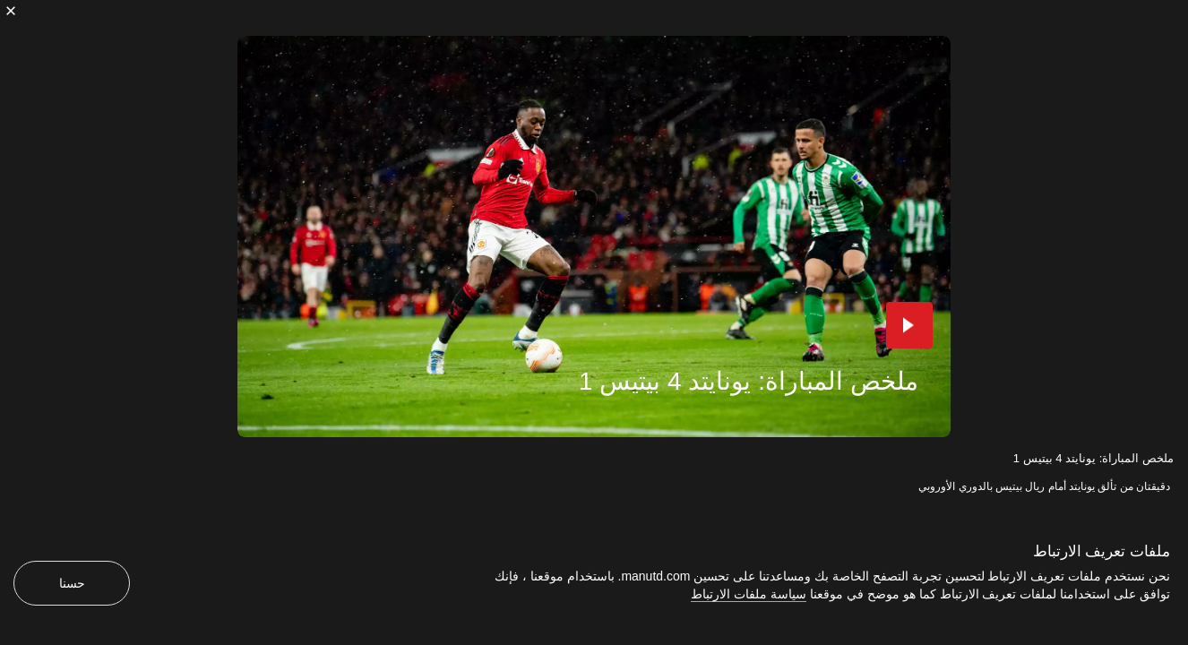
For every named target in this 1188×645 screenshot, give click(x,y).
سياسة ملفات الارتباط (748, 594)
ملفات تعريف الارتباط (1101, 551)
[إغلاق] (11, 11)
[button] (909, 325)
